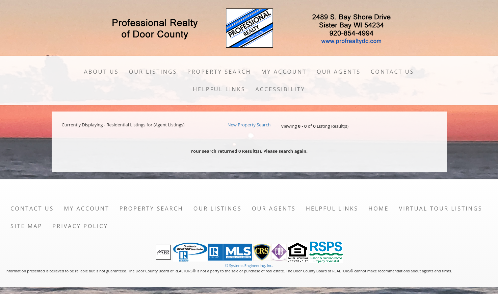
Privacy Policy (80, 226)
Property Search (219, 71)
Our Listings (153, 71)
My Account (284, 71)
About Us (101, 71)
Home (378, 208)
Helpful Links (219, 89)
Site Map (26, 226)
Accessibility (280, 89)
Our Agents (339, 71)
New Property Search (249, 125)
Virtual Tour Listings (440, 208)
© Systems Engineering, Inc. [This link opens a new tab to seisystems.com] (249, 265)
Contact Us (392, 71)
